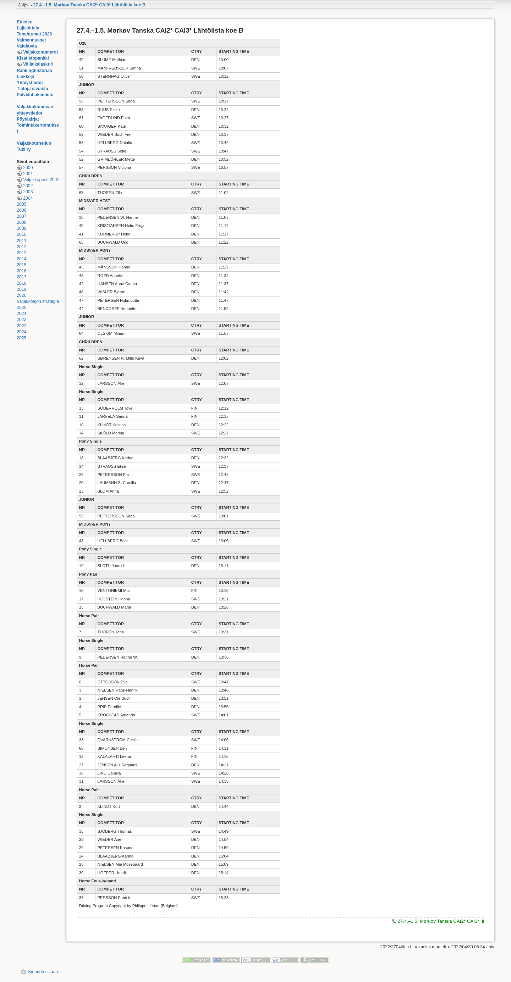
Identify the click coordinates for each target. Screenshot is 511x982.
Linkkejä (25, 76)
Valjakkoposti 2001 (41, 179)
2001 (28, 173)
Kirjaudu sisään (43, 971)
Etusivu (24, 22)
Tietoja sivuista (32, 88)
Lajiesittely (28, 28)
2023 (21, 325)
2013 (21, 252)
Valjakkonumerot (40, 52)
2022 (21, 319)
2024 (21, 331)
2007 (21, 216)
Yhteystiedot (30, 82)
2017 (21, 276)
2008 (21, 222)
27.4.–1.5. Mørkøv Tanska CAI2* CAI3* (438, 921)
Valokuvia (27, 46)
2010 (21, 234)
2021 (21, 313)
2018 (21, 283)
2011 (21, 240)
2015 (21, 264)
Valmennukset (31, 40)
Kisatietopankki (33, 58)
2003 (28, 191)
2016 (21, 270)
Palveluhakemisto (35, 94)
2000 (28, 167)
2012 (21, 246)
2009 (21, 228)
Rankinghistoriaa (34, 70)
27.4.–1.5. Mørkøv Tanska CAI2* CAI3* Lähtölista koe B (89, 4)
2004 (28, 198)
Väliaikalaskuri (38, 64)
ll (483, 921)
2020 (21, 295)
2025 (21, 337)
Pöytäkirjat (28, 119)
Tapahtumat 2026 (34, 34)
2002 (28, 185)
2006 (21, 210)
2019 (21, 289)
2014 (21, 258)
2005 (21, 204)
